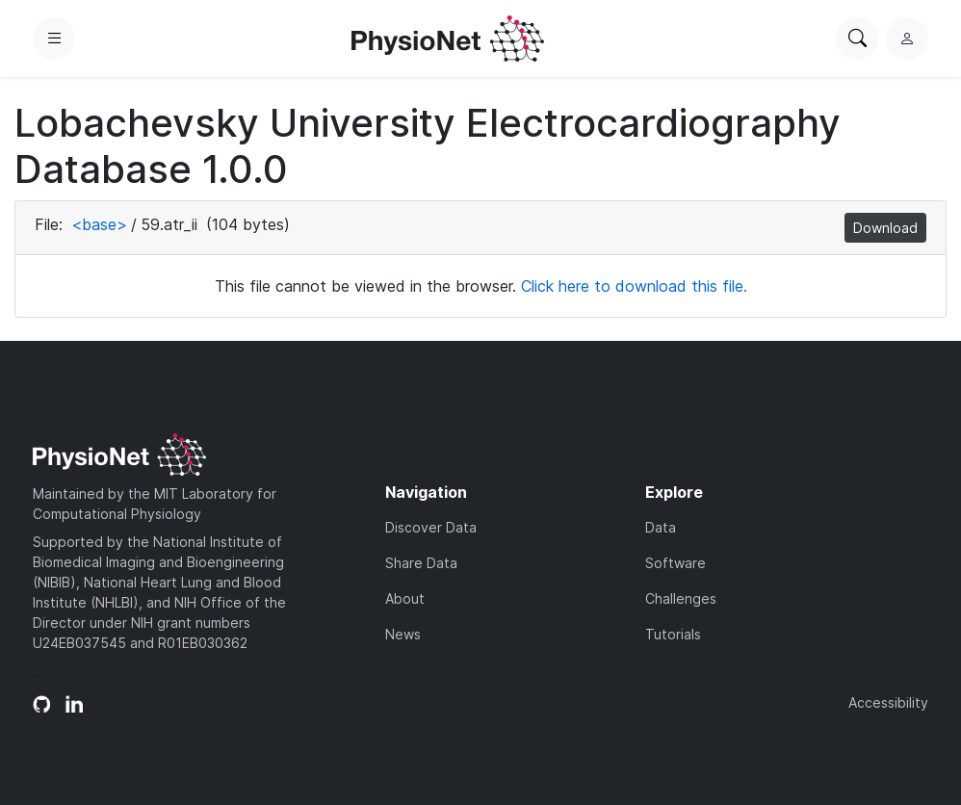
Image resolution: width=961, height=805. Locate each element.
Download (885, 228)
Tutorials (673, 634)
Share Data (421, 563)
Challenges (680, 598)
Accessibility (888, 702)
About (405, 598)
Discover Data (431, 527)
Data (660, 527)
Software (675, 563)
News (403, 634)
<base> (99, 224)
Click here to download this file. (634, 286)
